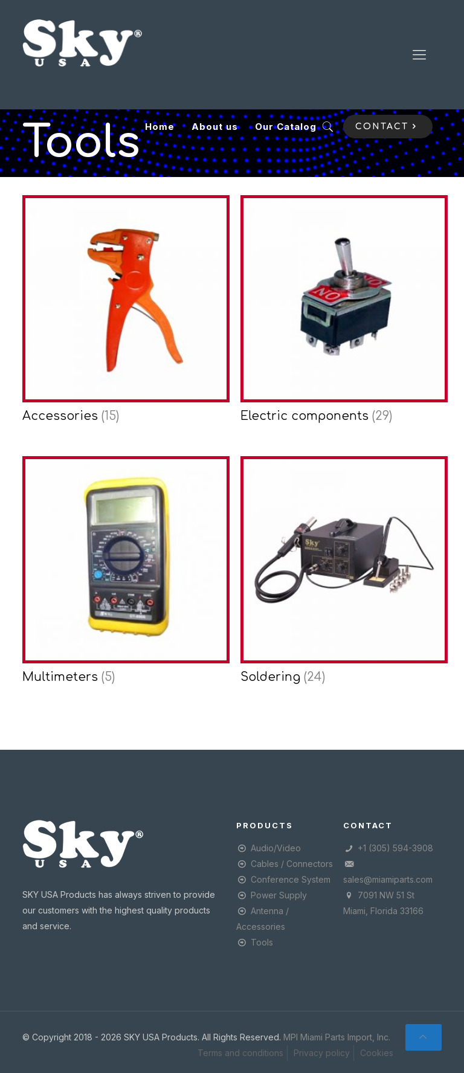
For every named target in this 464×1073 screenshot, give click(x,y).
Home (160, 126)
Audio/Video (276, 848)
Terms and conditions (240, 1053)
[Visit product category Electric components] (341, 313)
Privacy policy (322, 1053)
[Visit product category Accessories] (123, 313)
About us (215, 126)
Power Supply (279, 895)
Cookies (376, 1053)
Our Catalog (286, 126)
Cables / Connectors (292, 864)
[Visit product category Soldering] (341, 574)
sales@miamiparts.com (388, 879)
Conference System (290, 879)
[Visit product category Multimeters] (123, 574)
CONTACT (387, 126)
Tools (262, 942)
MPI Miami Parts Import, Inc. (336, 1037)
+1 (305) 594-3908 (395, 848)
